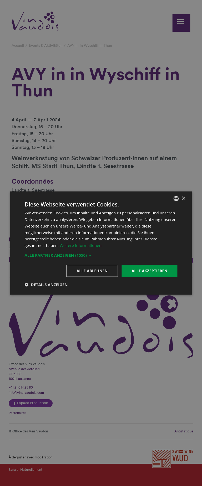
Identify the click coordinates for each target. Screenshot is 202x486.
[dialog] (101, 243)
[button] (100, 255)
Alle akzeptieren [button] (149, 270)
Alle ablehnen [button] (92, 270)
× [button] (183, 198)
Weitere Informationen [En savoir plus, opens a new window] (81, 245)
